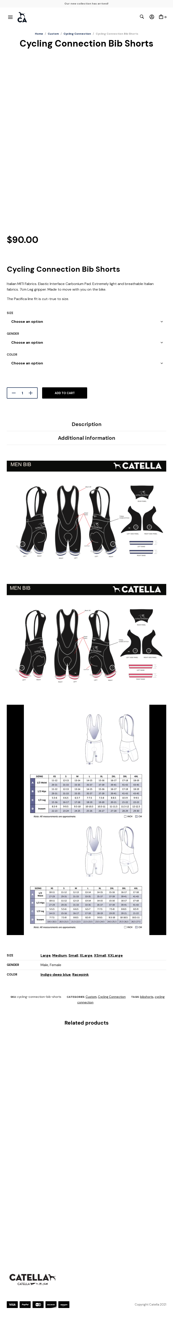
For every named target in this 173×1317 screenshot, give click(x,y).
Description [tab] (87, 424)
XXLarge (115, 955)
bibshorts (146, 997)
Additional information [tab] (86, 438)
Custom (53, 34)
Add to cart (65, 393)
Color (12, 355)
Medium (59, 955)
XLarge (86, 955)
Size (10, 313)
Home (39, 34)
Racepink (80, 974)
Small (73, 955)
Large (46, 955)
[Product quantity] (22, 393)
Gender (13, 334)
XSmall (100, 955)
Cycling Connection (77, 34)
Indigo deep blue (56, 974)
